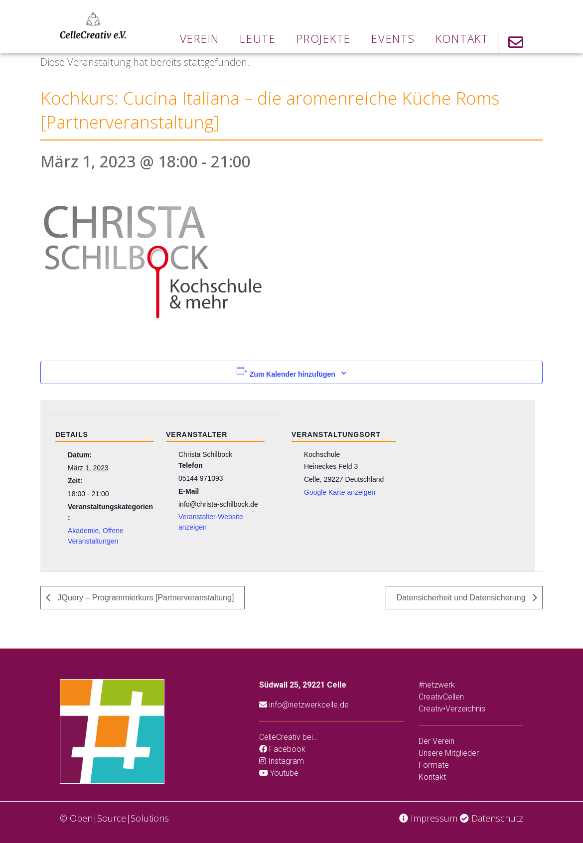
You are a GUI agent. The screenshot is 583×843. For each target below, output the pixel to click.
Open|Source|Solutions (119, 818)
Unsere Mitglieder (449, 753)
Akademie (83, 531)
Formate (434, 765)
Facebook (282, 749)
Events (393, 38)
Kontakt (462, 38)
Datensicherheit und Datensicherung (462, 597)
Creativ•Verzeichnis (452, 708)
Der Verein (436, 741)
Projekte (323, 38)
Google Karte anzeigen (339, 492)
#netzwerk (437, 685)
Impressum (428, 818)
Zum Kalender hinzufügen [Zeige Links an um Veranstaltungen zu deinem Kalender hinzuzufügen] (292, 374)
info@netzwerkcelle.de (304, 704)
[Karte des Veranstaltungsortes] (460, 483)
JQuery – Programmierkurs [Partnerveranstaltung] (144, 597)
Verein (200, 38)
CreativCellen (441, 697)
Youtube (278, 773)
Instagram (281, 761)
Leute (258, 38)
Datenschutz (491, 818)
